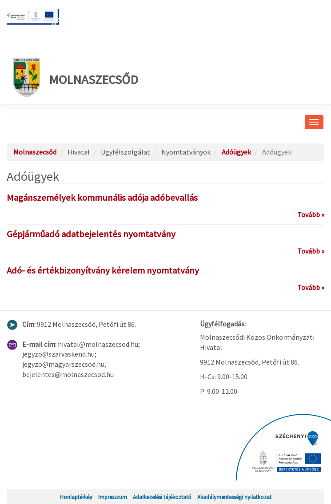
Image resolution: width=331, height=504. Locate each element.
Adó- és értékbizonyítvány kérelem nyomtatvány (103, 270)
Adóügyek (236, 151)
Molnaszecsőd (75, 77)
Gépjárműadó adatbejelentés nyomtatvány (91, 234)
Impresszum (112, 496)
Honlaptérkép (76, 496)
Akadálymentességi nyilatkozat (234, 496)
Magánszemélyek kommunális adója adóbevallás (102, 197)
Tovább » (310, 214)
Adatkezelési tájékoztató (162, 496)
